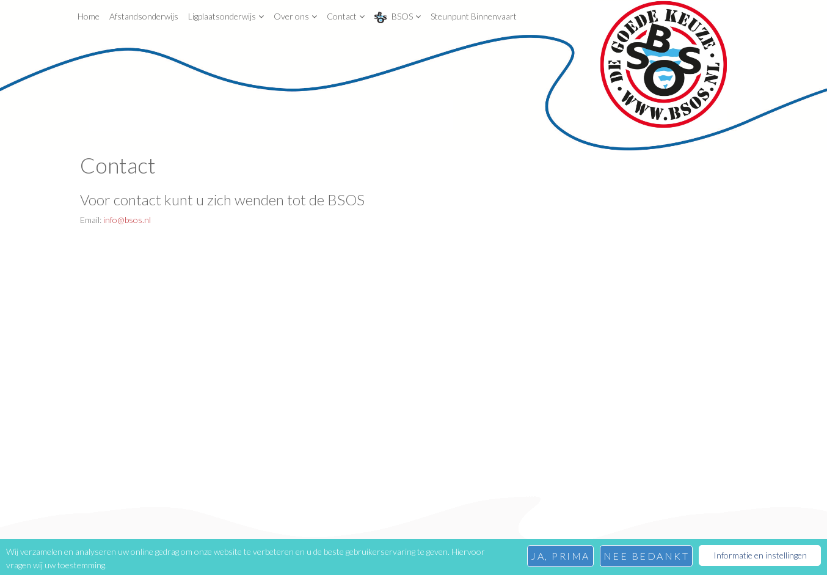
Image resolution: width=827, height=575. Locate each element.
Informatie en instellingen (760, 555)
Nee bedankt (646, 556)
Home (89, 16)
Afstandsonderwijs (143, 16)
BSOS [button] (397, 17)
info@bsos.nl (127, 219)
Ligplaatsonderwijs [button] (226, 16)
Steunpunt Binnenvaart (474, 16)
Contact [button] (346, 16)
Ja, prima (560, 556)
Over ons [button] (295, 16)
